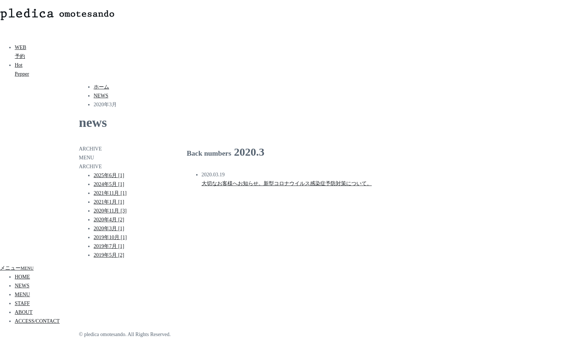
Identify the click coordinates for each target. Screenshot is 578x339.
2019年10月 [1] (110, 237)
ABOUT (23, 312)
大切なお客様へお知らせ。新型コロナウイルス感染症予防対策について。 (287, 183)
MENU (22, 294)
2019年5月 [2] (109, 255)
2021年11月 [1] (110, 193)
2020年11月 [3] (110, 211)
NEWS (22, 285)
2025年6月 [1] (109, 175)
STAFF (22, 303)
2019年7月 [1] (109, 246)
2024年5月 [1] (109, 184)
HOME (22, 277)
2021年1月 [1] (109, 202)
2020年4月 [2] (109, 219)
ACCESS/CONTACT (37, 321)
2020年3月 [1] (109, 228)
